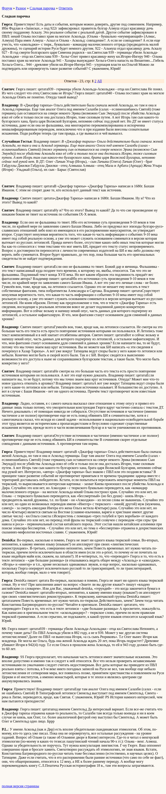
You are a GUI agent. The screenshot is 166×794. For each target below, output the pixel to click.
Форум (7, 8)
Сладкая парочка (42, 8)
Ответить (66, 8)
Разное (21, 8)
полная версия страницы (20, 786)
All (99, 81)
